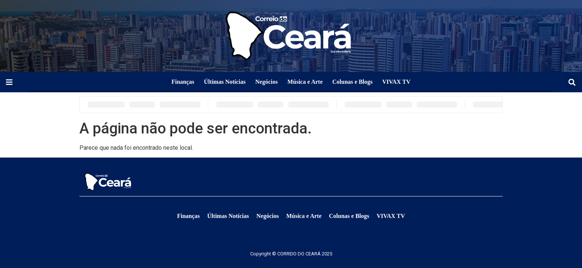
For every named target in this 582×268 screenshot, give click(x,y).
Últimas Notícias (224, 82)
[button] (571, 82)
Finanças (182, 82)
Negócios (266, 82)
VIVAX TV (396, 82)
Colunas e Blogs (352, 82)
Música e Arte (305, 82)
